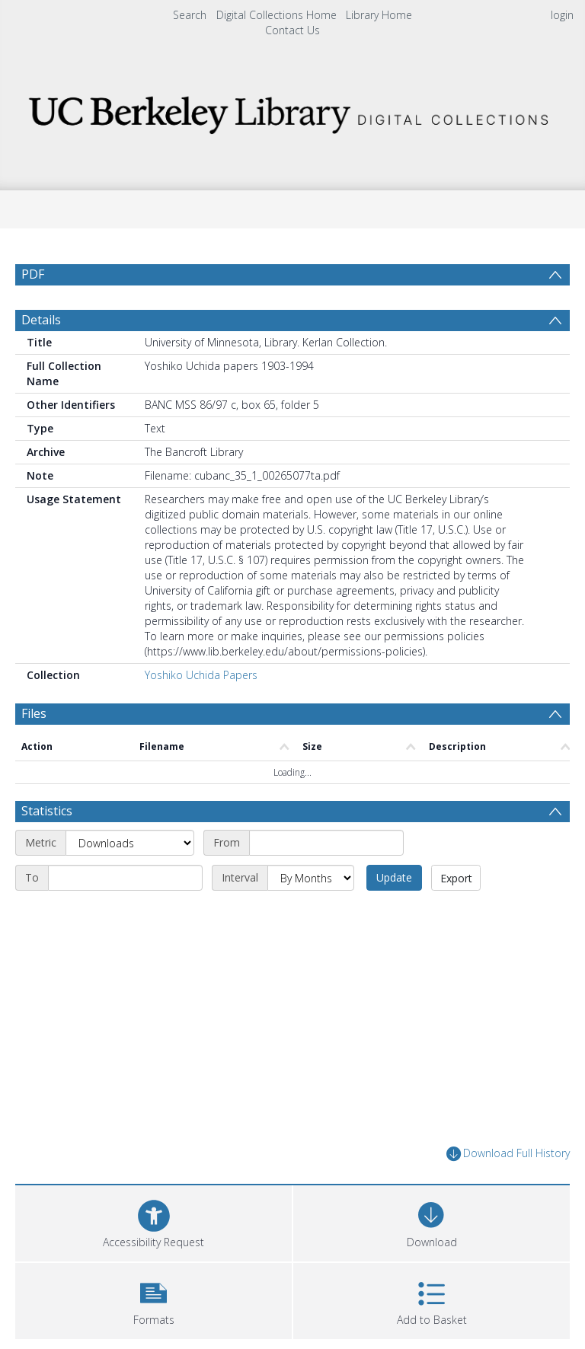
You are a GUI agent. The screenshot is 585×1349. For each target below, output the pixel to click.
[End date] (125, 878)
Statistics (46, 810)
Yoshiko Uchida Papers (201, 675)
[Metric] (130, 843)
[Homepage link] (292, 111)
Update (394, 877)
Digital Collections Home (276, 15)
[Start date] (326, 843)
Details (41, 319)
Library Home (379, 15)
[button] (153, 1299)
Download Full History (508, 1154)
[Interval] (310, 878)
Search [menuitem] (189, 15)
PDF (32, 274)
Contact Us (292, 30)
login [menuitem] (562, 15)
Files (33, 713)
